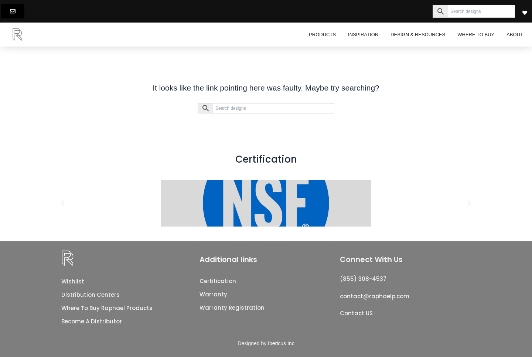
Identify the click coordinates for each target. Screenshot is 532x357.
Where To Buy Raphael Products (107, 308)
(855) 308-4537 (363, 279)
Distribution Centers (90, 295)
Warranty (213, 294)
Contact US (356, 313)
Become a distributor (91, 321)
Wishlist (72, 281)
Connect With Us (371, 259)
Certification (218, 281)
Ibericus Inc (281, 343)
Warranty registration (232, 308)
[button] (62, 203)
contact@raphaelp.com (374, 296)
